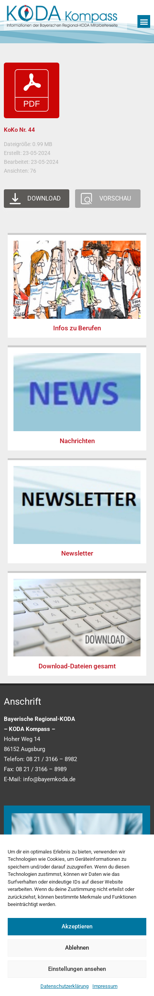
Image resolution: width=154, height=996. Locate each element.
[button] (143, 21)
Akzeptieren (77, 926)
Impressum (104, 986)
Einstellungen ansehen (77, 968)
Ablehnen (77, 947)
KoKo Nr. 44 (19, 129)
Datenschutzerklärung (64, 986)
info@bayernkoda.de (49, 779)
